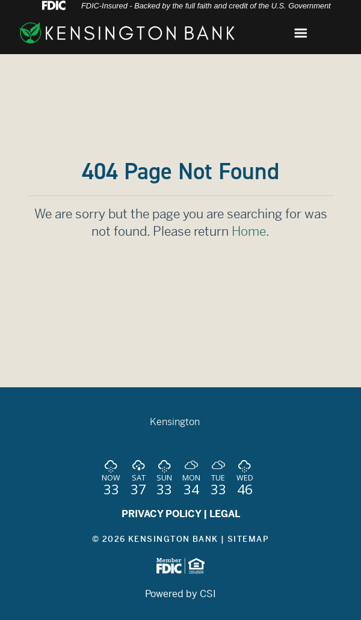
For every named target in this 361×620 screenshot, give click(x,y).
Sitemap (248, 539)
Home (249, 231)
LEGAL (224, 514)
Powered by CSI (180, 594)
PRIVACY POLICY (161, 514)
